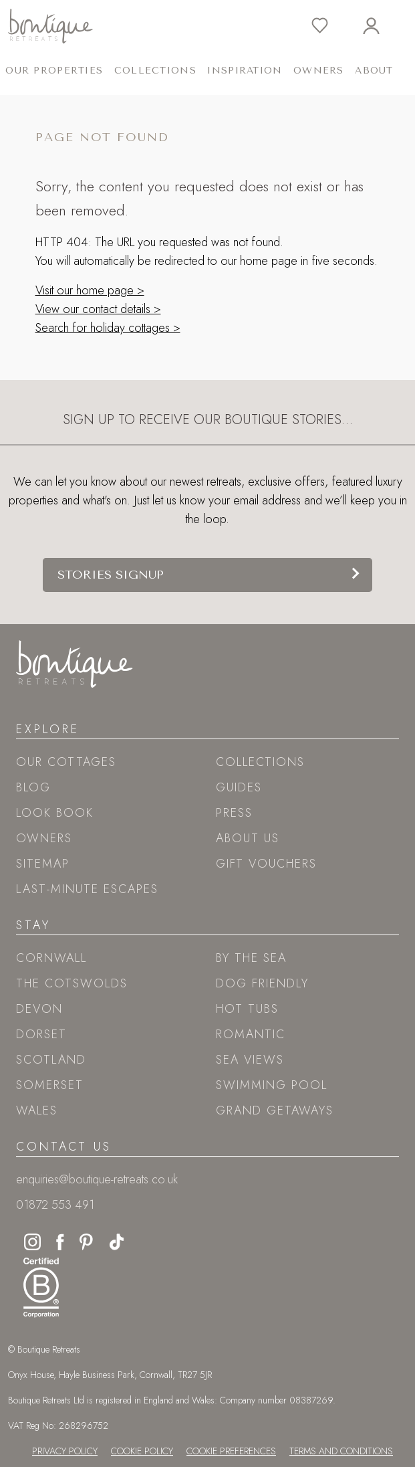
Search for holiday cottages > (107, 327)
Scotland (51, 1059)
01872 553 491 (55, 1204)
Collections (260, 762)
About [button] (374, 70)
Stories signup (110, 574)
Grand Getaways (274, 1110)
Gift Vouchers (266, 863)
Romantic (250, 1034)
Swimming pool (271, 1085)
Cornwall (51, 958)
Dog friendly (262, 983)
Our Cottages (66, 762)
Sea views (250, 1059)
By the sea (251, 958)
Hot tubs (247, 1008)
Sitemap (43, 863)
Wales (36, 1110)
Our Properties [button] (54, 70)
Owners (318, 70)
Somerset (50, 1085)
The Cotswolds (72, 983)
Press (234, 812)
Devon (39, 1008)
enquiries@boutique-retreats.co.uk (97, 1179)
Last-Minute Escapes (87, 889)
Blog (33, 787)
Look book (55, 812)
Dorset (41, 1034)
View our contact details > (98, 309)
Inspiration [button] (244, 70)
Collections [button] (155, 70)
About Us (247, 838)
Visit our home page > (89, 290)
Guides (239, 787)
